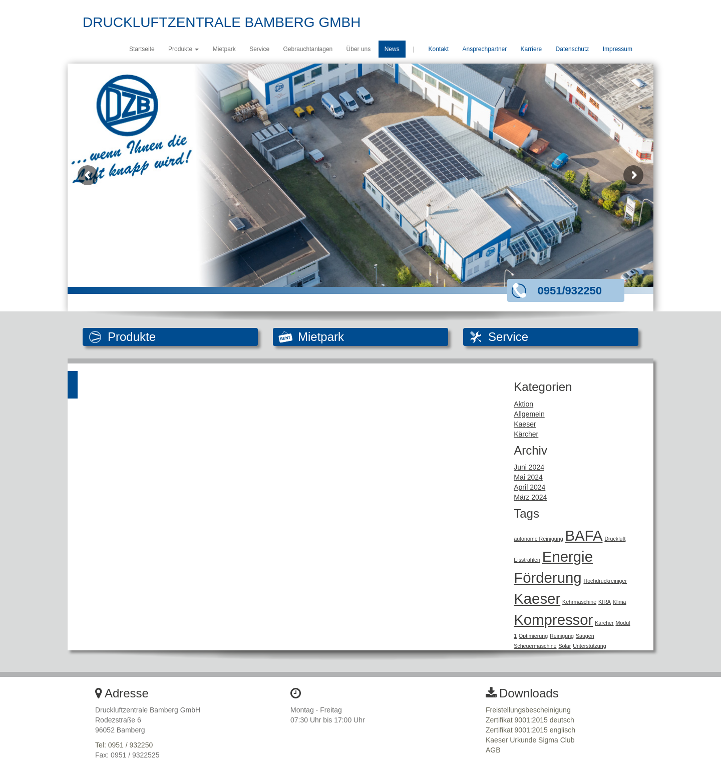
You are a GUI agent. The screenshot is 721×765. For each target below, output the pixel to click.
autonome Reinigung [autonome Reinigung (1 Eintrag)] (538, 539)
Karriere (531, 49)
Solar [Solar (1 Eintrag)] (564, 646)
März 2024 (530, 497)
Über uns (358, 49)
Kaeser (525, 424)
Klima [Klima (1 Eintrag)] (619, 602)
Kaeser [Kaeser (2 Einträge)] (537, 598)
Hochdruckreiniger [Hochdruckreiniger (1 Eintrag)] (604, 581)
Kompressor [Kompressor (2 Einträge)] (553, 619)
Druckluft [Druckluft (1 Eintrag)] (614, 539)
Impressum (617, 49)
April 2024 (529, 487)
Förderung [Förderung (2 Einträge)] (547, 577)
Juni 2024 (529, 467)
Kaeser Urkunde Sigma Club (530, 740)
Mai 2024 (528, 477)
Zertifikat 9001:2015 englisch (530, 730)
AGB (493, 750)
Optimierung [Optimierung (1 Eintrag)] (533, 636)
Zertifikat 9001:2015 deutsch (530, 720)
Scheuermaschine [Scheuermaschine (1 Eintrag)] (535, 646)
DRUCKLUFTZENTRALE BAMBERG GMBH (221, 22)
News (392, 49)
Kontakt (438, 49)
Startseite (142, 49)
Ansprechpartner (485, 49)
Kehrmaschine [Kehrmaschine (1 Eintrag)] (579, 602)
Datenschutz (572, 49)
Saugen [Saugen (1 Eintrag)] (585, 636)
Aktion (523, 404)
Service (259, 49)
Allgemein (529, 414)
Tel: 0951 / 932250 (124, 745)
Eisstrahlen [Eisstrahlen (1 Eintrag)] (527, 560)
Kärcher (526, 434)
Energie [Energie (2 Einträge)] (567, 556)
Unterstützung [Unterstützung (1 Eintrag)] (589, 646)
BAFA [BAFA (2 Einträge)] (584, 535)
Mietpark (224, 49)
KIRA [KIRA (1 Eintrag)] (604, 602)
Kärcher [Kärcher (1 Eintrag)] (604, 623)
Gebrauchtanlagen (308, 49)
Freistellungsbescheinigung (528, 710)
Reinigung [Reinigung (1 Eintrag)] (562, 636)
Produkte (183, 49)
